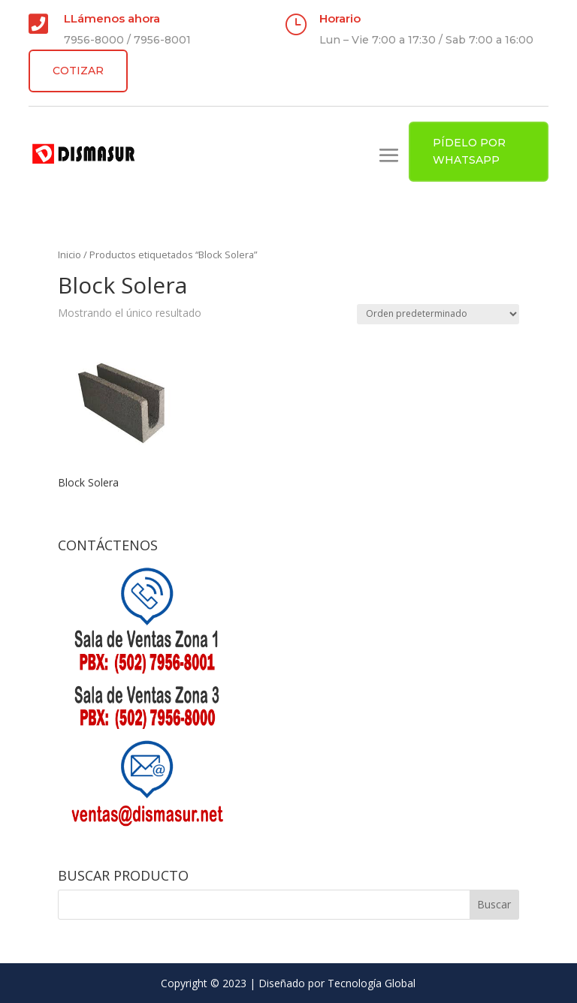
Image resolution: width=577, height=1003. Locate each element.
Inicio (69, 254)
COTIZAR (78, 70)
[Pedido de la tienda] (438, 314)
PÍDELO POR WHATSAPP (469, 151)
